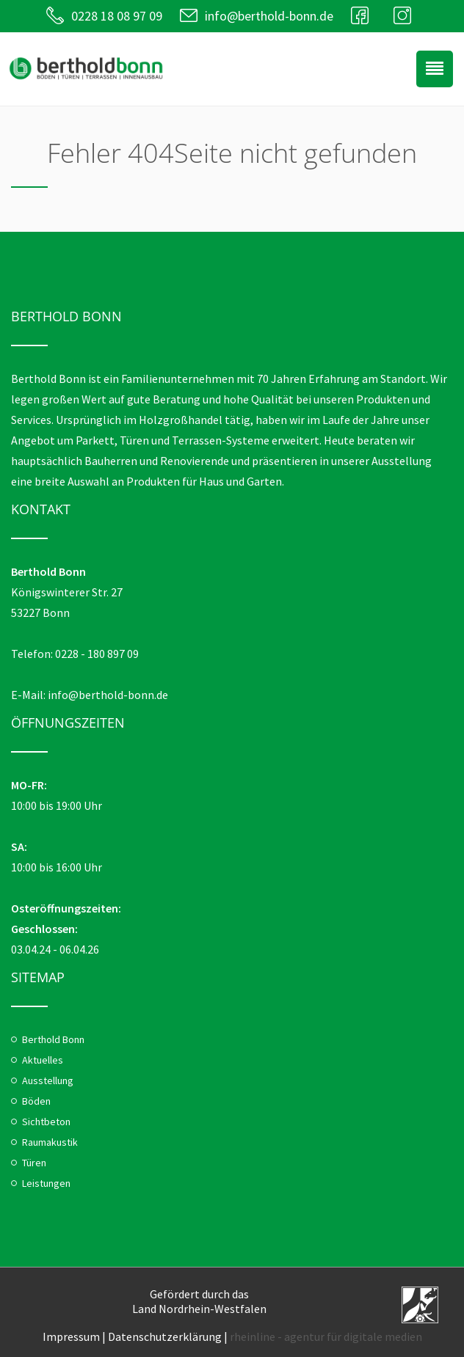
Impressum (71, 1336)
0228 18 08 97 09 (116, 15)
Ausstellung (47, 1080)
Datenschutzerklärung (165, 1336)
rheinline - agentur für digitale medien (326, 1336)
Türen (34, 1162)
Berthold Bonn (53, 1039)
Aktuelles (42, 1060)
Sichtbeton (46, 1121)
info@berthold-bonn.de (269, 15)
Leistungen (46, 1183)
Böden (36, 1101)
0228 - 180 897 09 (97, 653)
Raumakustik (50, 1142)
